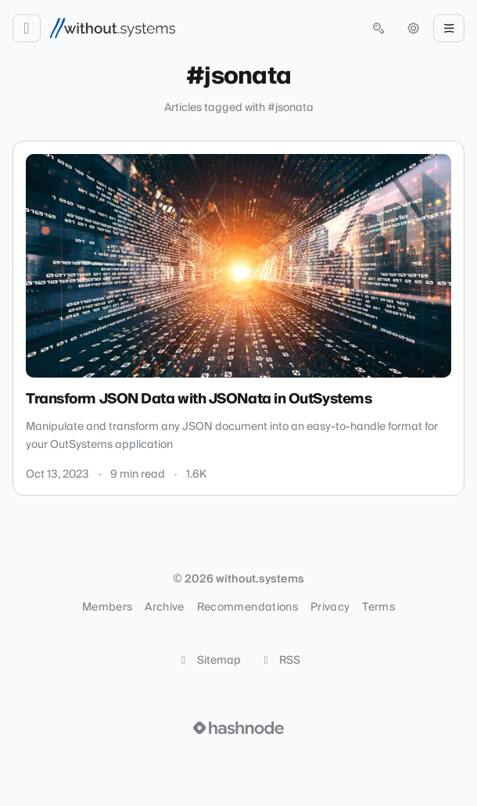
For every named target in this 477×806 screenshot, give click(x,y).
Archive (164, 607)
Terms (378, 607)
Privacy (330, 607)
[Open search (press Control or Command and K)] (378, 28)
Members (107, 607)
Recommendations (247, 607)
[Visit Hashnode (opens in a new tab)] (238, 727)
